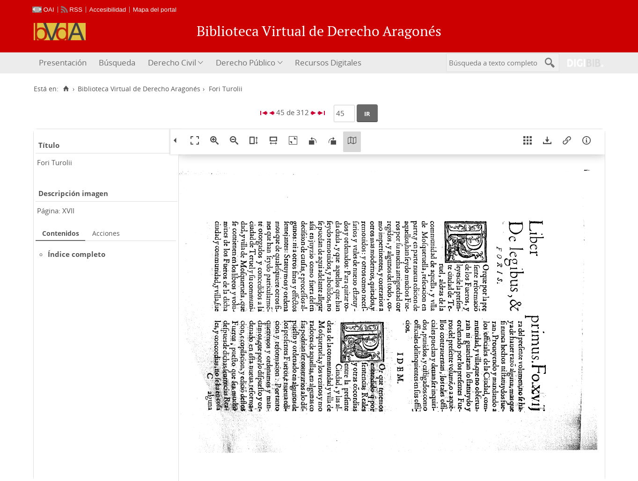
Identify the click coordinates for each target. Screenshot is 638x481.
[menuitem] (64, 62)
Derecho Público (245, 62)
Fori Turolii (54, 162)
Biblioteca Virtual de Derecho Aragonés (139, 89)
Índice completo (76, 254)
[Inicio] (66, 89)
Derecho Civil (172, 62)
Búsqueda (117, 62)
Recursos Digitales (328, 62)
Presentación (63, 62)
